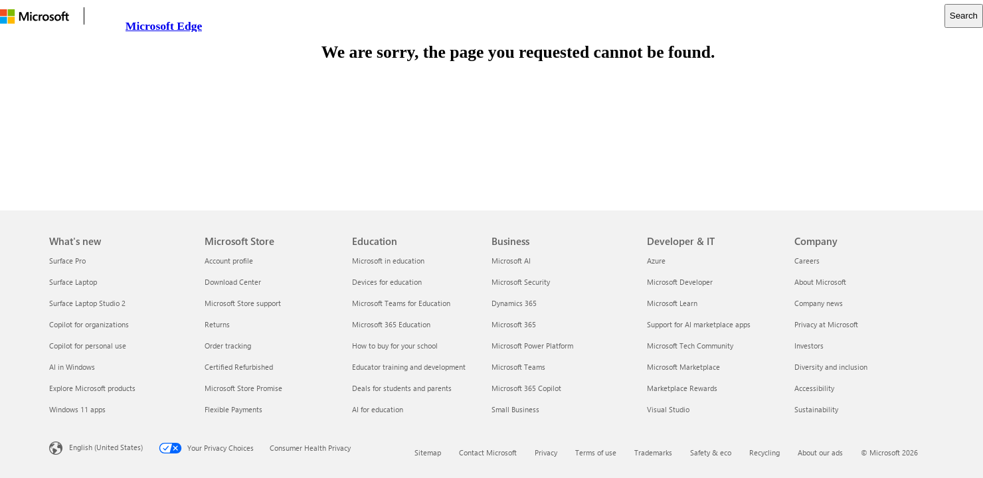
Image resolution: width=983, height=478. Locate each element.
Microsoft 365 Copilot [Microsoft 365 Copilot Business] (526, 388)
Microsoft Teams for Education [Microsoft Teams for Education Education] (401, 303)
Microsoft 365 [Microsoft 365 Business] (514, 324)
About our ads (820, 452)
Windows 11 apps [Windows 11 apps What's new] (77, 409)
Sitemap (427, 452)
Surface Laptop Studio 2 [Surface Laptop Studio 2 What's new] (87, 303)
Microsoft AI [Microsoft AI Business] (511, 261)
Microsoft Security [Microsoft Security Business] (521, 282)
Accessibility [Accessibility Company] (814, 388)
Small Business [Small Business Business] (515, 409)
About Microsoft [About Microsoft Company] (820, 282)
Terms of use (595, 452)
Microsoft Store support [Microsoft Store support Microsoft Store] (243, 303)
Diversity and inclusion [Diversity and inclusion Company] (830, 367)
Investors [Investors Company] (809, 346)
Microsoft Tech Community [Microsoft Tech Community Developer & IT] (690, 346)
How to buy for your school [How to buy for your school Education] (395, 346)
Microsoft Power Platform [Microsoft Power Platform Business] (532, 346)
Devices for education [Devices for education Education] (387, 282)
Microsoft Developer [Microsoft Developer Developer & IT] (680, 282)
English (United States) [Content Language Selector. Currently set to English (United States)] (106, 447)
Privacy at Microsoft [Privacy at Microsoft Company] (826, 324)
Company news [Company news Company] (818, 303)
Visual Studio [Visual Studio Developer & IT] (668, 409)
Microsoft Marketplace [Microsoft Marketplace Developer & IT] (683, 367)
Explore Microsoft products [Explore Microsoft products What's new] (92, 388)
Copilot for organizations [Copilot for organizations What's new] (89, 324)
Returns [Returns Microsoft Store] (217, 324)
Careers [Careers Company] (807, 261)
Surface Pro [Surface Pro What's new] (67, 261)
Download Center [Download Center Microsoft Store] (233, 282)
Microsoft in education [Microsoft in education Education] (388, 261)
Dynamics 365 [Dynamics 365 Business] (514, 303)
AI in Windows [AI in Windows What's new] (72, 367)
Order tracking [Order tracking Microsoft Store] (228, 346)
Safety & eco (710, 452)
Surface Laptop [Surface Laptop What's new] (73, 282)
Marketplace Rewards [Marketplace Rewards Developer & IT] (682, 388)
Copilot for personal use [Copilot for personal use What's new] (87, 346)
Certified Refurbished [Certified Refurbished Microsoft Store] (239, 367)
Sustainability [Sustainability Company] (816, 409)
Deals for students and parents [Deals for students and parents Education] (402, 388)
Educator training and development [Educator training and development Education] (409, 367)
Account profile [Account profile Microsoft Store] (229, 261)
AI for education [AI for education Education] (377, 409)
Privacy (546, 452)
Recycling (764, 452)
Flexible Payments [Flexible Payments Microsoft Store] (233, 409)
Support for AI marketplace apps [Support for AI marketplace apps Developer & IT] (699, 324)
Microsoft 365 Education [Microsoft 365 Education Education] (391, 324)
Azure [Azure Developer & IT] (656, 261)
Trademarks (653, 452)
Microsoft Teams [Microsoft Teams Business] (518, 367)
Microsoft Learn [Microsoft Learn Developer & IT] (672, 303)
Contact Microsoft (488, 452)
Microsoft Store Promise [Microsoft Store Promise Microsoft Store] (243, 388)
